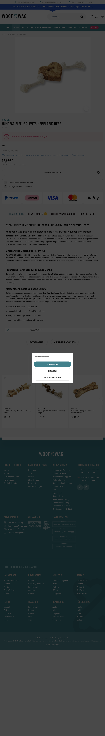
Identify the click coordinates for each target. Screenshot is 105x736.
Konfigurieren (52, 371)
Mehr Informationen (41, 357)
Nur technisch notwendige (52, 378)
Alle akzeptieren (52, 364)
